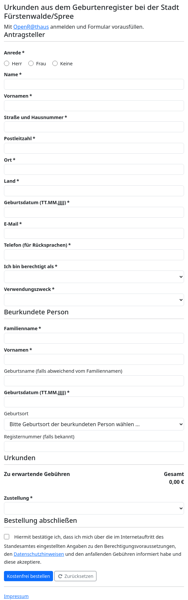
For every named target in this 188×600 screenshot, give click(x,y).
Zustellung (16, 498)
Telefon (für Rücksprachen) (35, 245)
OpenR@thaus (31, 26)
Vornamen (16, 96)
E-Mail (11, 224)
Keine (66, 63)
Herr (17, 63)
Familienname (21, 328)
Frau (41, 63)
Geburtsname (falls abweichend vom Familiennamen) (63, 371)
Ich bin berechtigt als (29, 266)
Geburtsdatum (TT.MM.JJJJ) (35, 202)
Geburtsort (16, 413)
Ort (8, 160)
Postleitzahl (18, 138)
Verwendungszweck (27, 289)
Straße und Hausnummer (34, 117)
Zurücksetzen (75, 576)
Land (9, 181)
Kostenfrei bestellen (28, 576)
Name (11, 74)
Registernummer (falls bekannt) (39, 436)
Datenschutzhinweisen (39, 554)
